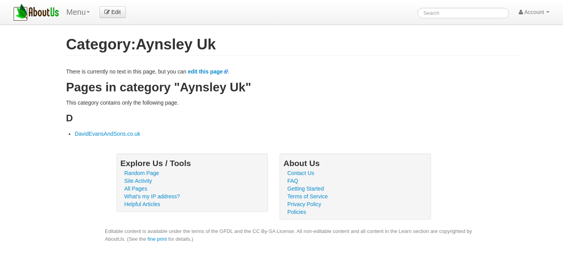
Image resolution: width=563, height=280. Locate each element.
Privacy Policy (304, 204)
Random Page (141, 173)
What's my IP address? (152, 196)
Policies (296, 212)
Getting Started (305, 189)
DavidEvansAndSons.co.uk (107, 134)
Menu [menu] (78, 12)
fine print (157, 239)
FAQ (292, 181)
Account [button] (534, 12)
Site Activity (138, 181)
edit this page (205, 71)
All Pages (135, 189)
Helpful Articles (142, 204)
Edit (112, 12)
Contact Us (300, 173)
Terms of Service (307, 196)
